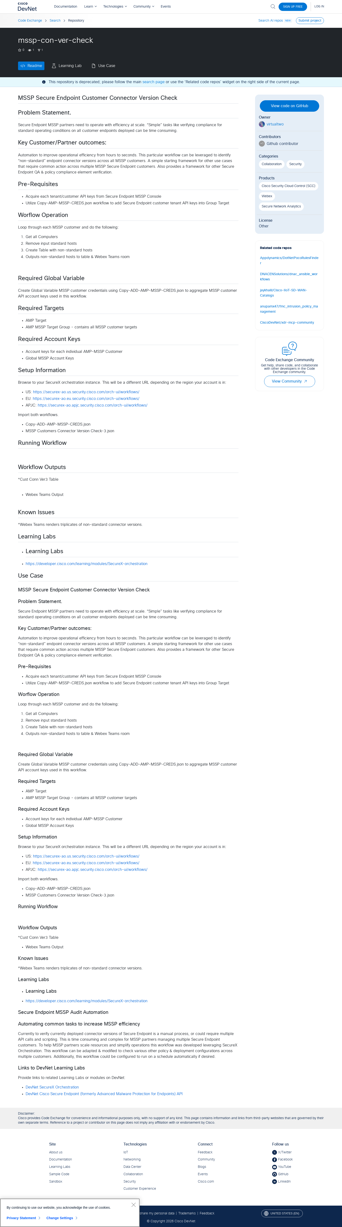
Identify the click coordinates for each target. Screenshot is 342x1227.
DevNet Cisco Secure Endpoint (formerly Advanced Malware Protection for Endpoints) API (104, 1094)
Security (295, 164)
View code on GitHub (289, 106)
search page (153, 82)
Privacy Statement (21, 1218)
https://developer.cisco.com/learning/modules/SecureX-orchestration (86, 564)
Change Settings (59, 1218)
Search (55, 20)
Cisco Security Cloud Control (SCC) (288, 186)
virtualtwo (275, 124)
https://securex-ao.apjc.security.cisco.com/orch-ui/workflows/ (92, 405)
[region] (70, 1212)
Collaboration (272, 164)
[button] (305, 381)
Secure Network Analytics (281, 206)
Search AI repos (270, 20)
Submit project (310, 20)
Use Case (106, 66)
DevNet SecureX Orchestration (52, 1087)
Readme (35, 66)
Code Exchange (30, 20)
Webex (267, 196)
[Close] (133, 1204)
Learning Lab (70, 66)
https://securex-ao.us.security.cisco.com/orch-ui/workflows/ (86, 392)
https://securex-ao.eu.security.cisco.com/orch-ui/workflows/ (86, 399)
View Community (289, 381)
